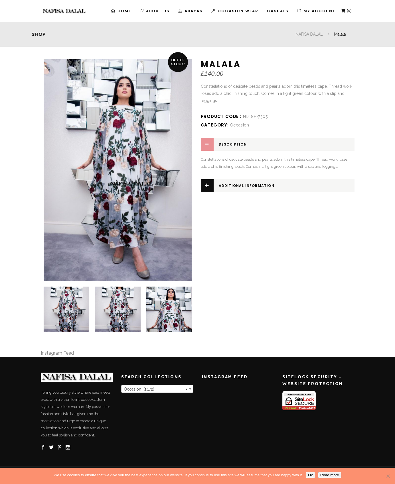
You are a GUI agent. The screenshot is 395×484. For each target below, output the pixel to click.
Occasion (239, 125)
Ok (310, 475)
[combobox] (157, 389)
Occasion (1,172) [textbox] (155, 389)
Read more (329, 475)
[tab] (278, 144)
